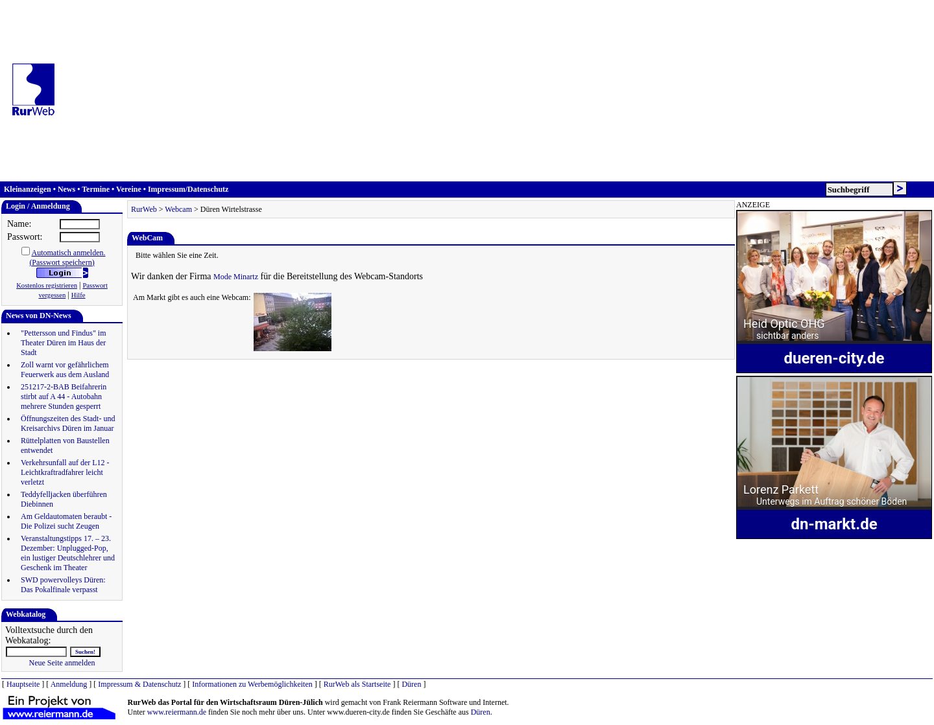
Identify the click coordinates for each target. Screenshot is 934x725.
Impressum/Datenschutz (188, 189)
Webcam (178, 209)
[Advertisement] (498, 90)
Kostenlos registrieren (46, 285)
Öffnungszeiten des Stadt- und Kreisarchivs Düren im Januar (68, 423)
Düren (411, 684)
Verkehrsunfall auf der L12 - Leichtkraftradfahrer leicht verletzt (65, 472)
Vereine (128, 189)
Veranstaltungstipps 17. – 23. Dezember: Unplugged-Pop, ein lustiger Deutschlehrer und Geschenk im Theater (68, 553)
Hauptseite (23, 684)
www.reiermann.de (176, 712)
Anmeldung (69, 684)
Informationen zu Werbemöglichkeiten (252, 684)
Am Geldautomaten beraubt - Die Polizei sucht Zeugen (66, 521)
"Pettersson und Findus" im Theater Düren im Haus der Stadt (63, 342)
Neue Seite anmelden (62, 662)
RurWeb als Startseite (357, 684)
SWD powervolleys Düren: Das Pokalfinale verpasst (63, 584)
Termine (96, 189)
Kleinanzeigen (27, 189)
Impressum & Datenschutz (139, 684)
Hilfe (78, 295)
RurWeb (144, 209)
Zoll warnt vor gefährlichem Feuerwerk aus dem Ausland (65, 369)
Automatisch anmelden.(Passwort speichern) (67, 257)
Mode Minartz (235, 276)
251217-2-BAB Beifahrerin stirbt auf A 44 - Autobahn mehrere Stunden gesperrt (63, 396)
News (66, 189)
